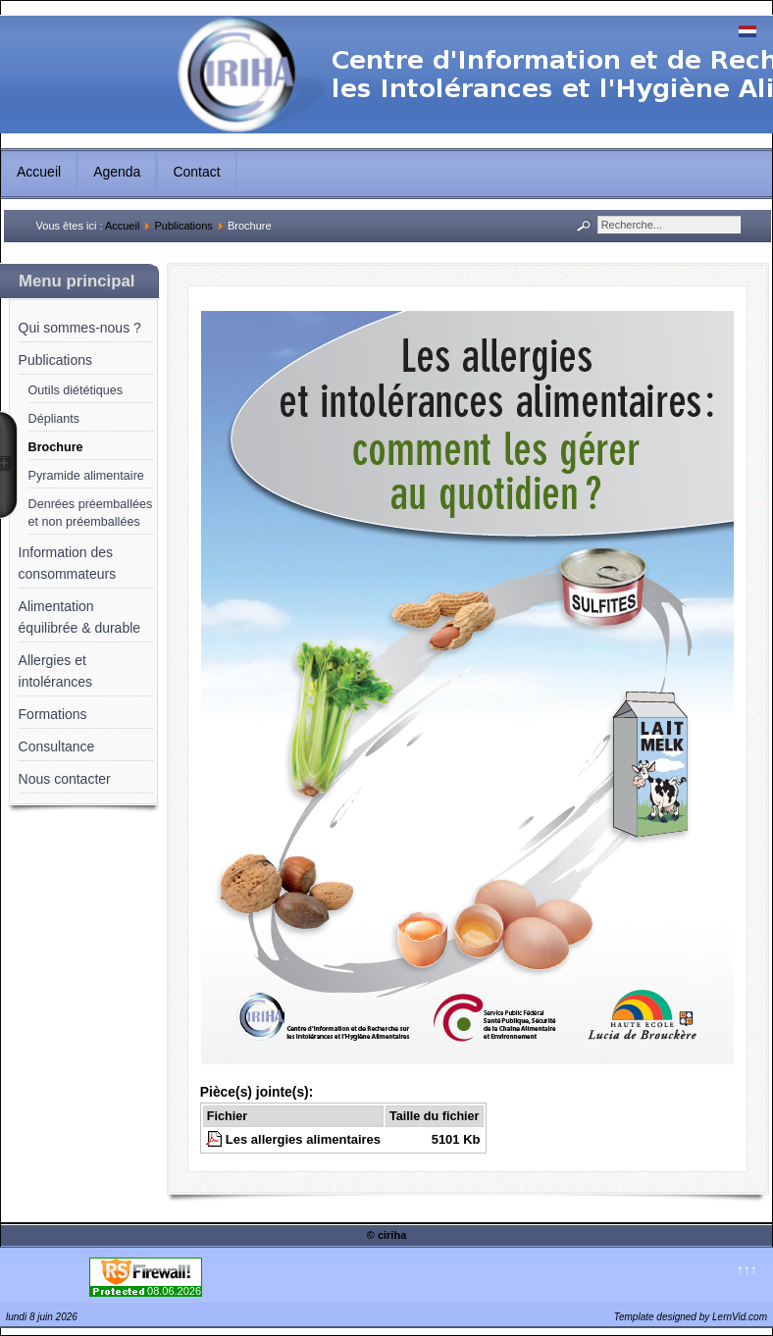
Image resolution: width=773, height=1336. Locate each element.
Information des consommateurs (68, 563)
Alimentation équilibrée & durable (80, 617)
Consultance (57, 746)
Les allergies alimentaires (303, 1139)
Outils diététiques (76, 390)
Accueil (39, 172)
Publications (183, 225)
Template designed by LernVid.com (690, 1316)
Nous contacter (65, 779)
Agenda (116, 172)
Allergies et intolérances (56, 671)
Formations (53, 714)
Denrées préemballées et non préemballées (90, 513)
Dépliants (54, 419)
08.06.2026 (174, 1291)
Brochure (55, 447)
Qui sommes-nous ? (80, 327)
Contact (196, 172)
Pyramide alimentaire (86, 476)
